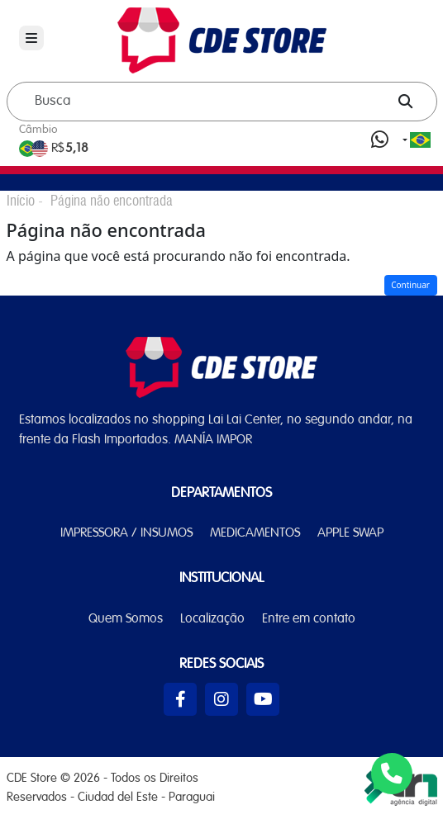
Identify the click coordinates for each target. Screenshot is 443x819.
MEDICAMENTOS (255, 533)
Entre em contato (308, 619)
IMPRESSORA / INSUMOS (126, 533)
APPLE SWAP (350, 533)
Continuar (410, 285)
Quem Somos (125, 619)
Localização (212, 619)
